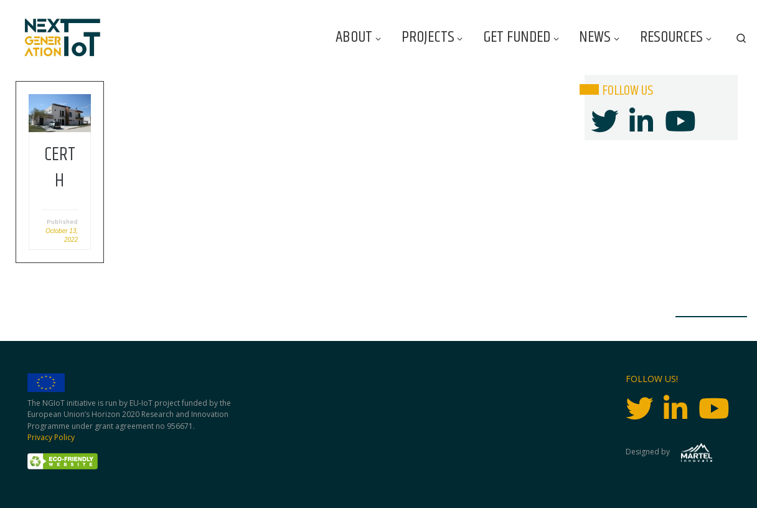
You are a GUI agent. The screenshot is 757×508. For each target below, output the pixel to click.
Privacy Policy (51, 437)
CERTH (59, 168)
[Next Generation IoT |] (62, 38)
